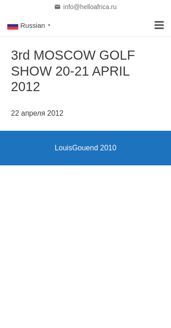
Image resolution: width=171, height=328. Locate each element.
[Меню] (159, 25)
